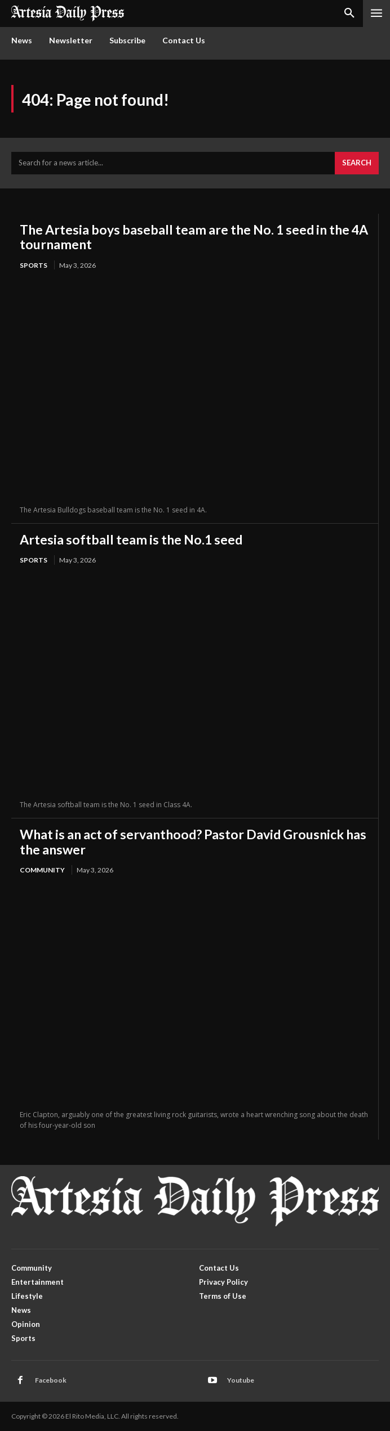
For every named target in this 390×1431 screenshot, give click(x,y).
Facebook (51, 1380)
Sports (33, 265)
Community (42, 870)
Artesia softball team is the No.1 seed (131, 539)
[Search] (357, 163)
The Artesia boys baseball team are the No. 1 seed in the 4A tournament (194, 237)
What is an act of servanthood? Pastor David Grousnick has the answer (193, 841)
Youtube (240, 1380)
